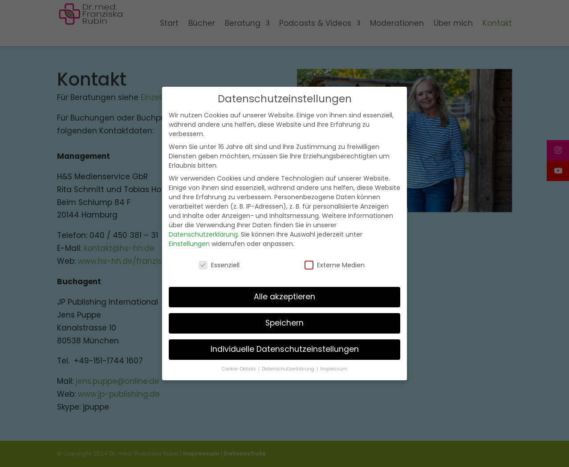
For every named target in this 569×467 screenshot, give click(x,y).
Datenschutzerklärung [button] (289, 367)
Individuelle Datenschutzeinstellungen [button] (285, 347)
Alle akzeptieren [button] (284, 295)
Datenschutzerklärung (203, 233)
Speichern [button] (284, 321)
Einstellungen (189, 242)
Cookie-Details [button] (239, 367)
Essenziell (219, 263)
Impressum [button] (333, 367)
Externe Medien (335, 263)
